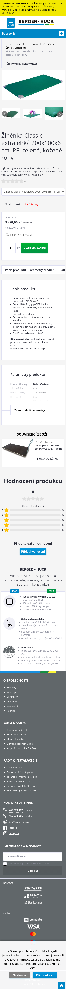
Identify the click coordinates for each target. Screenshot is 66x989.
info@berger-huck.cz (19, 822)
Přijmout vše (44, 975)
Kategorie (33, 33)
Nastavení (20, 975)
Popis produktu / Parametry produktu (30, 269)
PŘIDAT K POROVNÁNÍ (21, 234)
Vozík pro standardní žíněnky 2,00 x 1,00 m (48, 447)
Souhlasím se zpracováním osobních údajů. (29, 863)
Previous (5, 114)
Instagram (14, 833)
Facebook (10, 827)
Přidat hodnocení (33, 551)
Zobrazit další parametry (29, 410)
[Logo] (36, 23)
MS (23, 663)
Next (60, 114)
